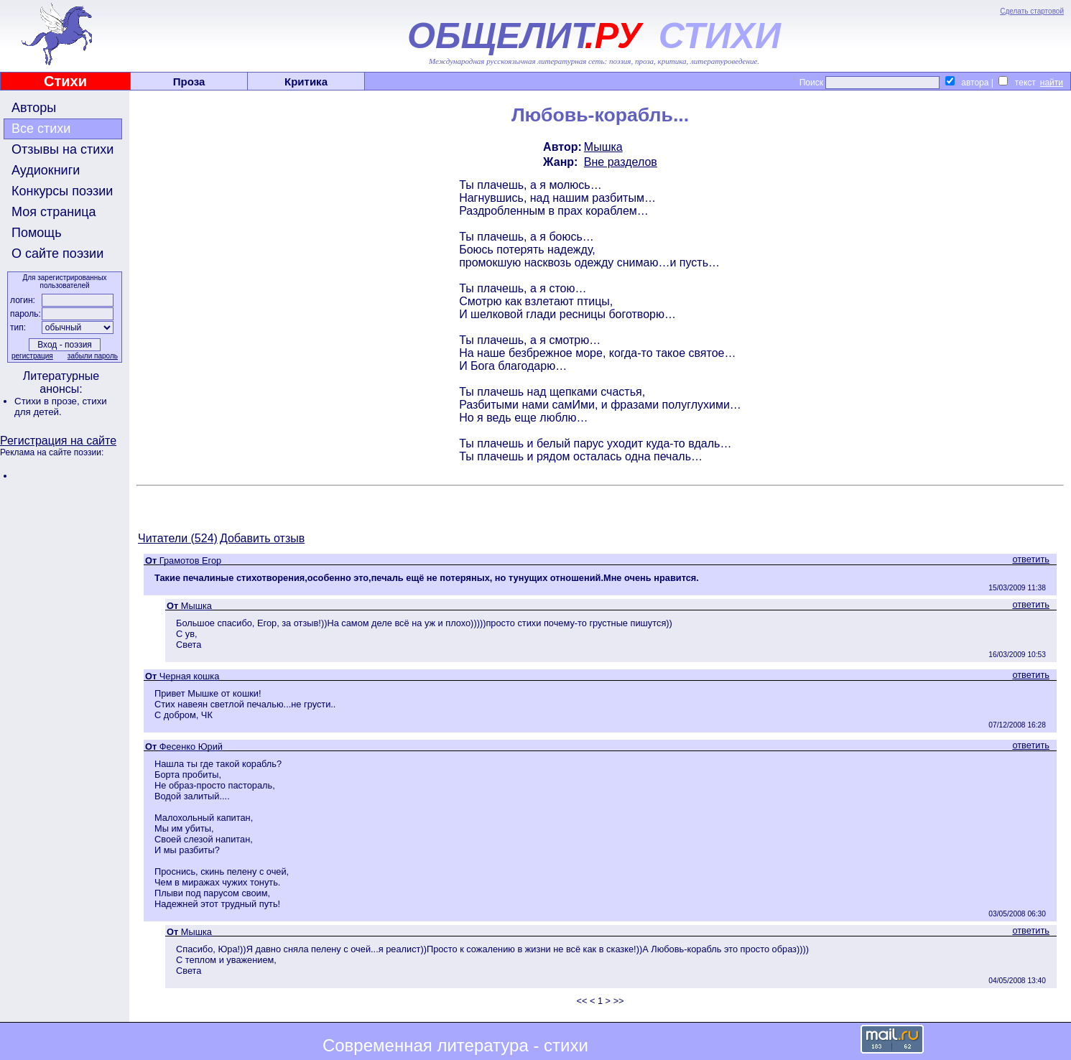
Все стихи (40, 128)
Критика (306, 81)
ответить (1030, 559)
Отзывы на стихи (62, 149)
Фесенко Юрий (191, 746)
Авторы (33, 108)
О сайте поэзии (57, 253)
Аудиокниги (45, 170)
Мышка (603, 147)
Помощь (36, 233)
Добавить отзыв (262, 538)
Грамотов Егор (190, 560)
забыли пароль (93, 356)
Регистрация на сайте (58, 440)
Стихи (65, 81)
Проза (189, 81)
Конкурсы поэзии (62, 191)
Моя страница (53, 212)
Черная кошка (189, 676)
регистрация (32, 356)
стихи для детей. (60, 406)
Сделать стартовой (1032, 11)
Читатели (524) (178, 538)
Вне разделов (620, 162)
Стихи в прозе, (48, 401)
